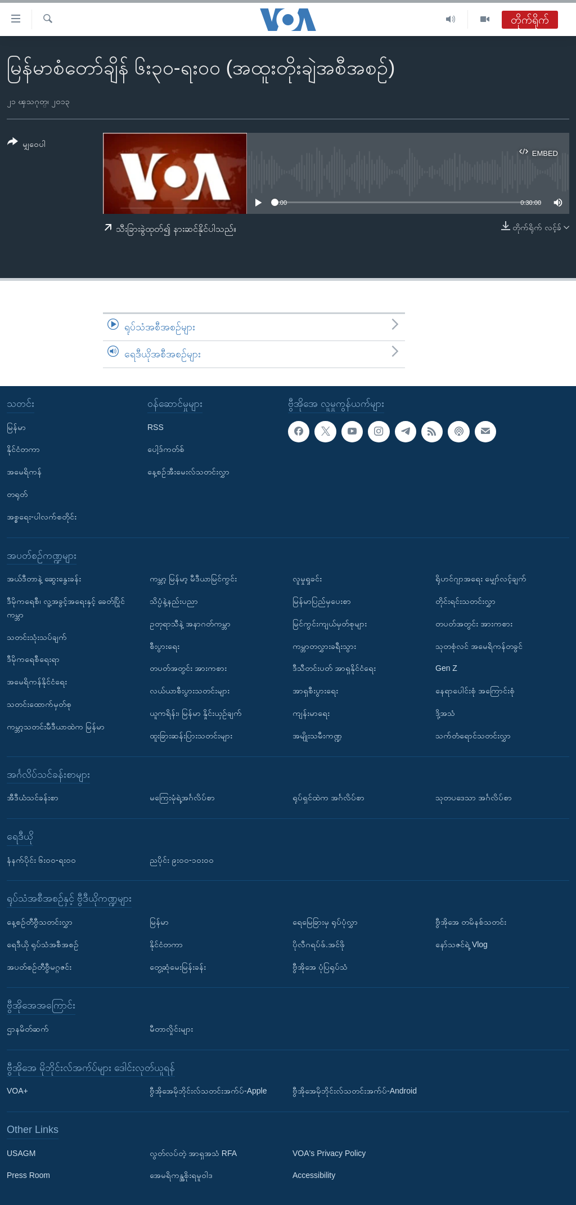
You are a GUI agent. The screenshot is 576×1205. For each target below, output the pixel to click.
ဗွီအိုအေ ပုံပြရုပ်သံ (320, 966)
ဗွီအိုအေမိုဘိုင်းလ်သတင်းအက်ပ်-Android (354, 1090)
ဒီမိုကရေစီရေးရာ (33, 659)
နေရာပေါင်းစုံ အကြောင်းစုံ (475, 690)
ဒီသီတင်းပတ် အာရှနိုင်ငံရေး (334, 668)
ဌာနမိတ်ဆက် (28, 1028)
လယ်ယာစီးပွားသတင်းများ (190, 690)
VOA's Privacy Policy (329, 1152)
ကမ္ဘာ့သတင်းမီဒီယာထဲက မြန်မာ (56, 726)
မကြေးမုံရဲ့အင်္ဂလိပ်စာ (182, 797)
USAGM (21, 1152)
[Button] (26, 145)
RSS (155, 426)
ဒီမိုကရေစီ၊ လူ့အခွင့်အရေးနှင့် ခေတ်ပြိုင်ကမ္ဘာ (66, 608)
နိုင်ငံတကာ (23, 449)
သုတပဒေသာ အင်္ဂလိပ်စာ (473, 797)
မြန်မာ (16, 426)
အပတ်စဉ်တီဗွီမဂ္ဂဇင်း (39, 966)
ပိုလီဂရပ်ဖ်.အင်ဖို (318, 943)
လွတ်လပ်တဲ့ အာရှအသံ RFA (193, 1152)
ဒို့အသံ (445, 713)
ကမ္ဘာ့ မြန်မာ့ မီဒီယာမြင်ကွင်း (193, 578)
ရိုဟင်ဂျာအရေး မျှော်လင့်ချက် (480, 578)
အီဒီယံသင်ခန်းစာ (32, 797)
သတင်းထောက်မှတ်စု (39, 704)
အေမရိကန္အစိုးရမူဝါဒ (181, 1175)
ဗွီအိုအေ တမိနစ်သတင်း (470, 921)
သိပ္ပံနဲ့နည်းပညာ (174, 601)
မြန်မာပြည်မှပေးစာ (321, 601)
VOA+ (17, 1090)
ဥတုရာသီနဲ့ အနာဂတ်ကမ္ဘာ (190, 623)
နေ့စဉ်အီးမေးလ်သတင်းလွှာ (188, 471)
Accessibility (313, 1175)
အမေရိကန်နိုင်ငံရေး (37, 681)
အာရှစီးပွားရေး (315, 690)
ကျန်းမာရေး (311, 713)
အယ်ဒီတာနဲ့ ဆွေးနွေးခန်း (44, 578)
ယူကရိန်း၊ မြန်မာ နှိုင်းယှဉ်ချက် (196, 713)
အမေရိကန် (24, 471)
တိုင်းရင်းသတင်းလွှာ (465, 601)
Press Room (28, 1175)
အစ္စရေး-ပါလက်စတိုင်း (41, 516)
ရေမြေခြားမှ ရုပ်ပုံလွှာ (325, 921)
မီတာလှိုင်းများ (171, 1028)
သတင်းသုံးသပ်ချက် (37, 636)
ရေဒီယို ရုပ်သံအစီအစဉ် (43, 943)
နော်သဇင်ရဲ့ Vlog (461, 943)
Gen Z (446, 668)
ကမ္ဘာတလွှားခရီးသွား (324, 645)
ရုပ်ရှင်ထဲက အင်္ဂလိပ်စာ (328, 797)
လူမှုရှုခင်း (307, 578)
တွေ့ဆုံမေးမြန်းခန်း (178, 966)
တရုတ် (17, 494)
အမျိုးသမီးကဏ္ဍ (317, 735)
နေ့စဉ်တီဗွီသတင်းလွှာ (40, 921)
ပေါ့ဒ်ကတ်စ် (165, 449)
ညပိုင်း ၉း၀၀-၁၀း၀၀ (182, 859)
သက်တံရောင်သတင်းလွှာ (473, 735)
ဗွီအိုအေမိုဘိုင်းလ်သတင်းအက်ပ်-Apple (208, 1090)
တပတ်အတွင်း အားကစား (188, 668)
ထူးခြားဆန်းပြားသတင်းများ (191, 735)
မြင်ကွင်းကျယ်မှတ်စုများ (329, 623)
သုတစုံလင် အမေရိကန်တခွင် (479, 645)
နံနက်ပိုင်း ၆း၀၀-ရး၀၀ (41, 859)
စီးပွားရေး (164, 645)
